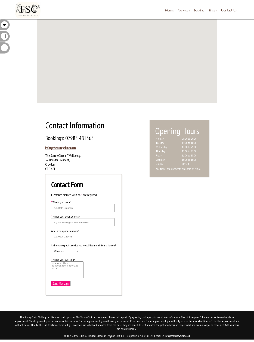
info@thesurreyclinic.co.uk (60, 148)
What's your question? (63, 259)
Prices (212, 10)
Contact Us (228, 10)
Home (169, 10)
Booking (199, 10)
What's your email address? (65, 216)
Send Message (60, 283)
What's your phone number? (65, 231)
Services (184, 10)
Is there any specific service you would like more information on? (83, 245)
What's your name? (61, 202)
